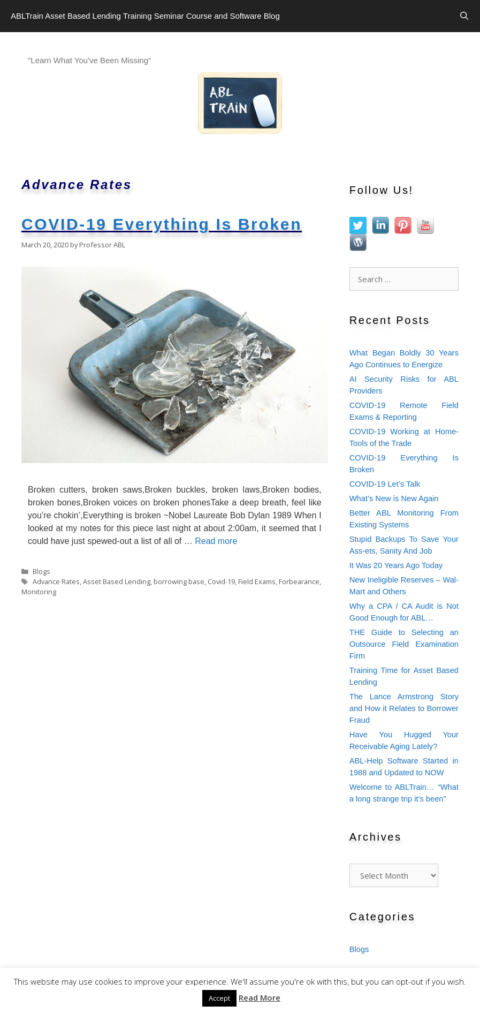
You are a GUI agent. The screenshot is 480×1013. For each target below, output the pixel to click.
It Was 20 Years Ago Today (396, 565)
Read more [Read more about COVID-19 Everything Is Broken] (216, 541)
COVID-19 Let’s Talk (384, 484)
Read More (259, 997)
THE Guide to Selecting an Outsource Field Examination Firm (404, 644)
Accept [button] (219, 998)
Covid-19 (221, 581)
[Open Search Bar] (464, 16)
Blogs (41, 571)
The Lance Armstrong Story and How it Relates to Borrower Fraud (404, 708)
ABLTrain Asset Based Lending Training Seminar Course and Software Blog (145, 15)
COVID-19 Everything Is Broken (161, 224)
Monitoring (38, 591)
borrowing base (179, 581)
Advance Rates (56, 581)
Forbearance (299, 581)
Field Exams (257, 581)
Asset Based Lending (116, 581)
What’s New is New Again (394, 498)
